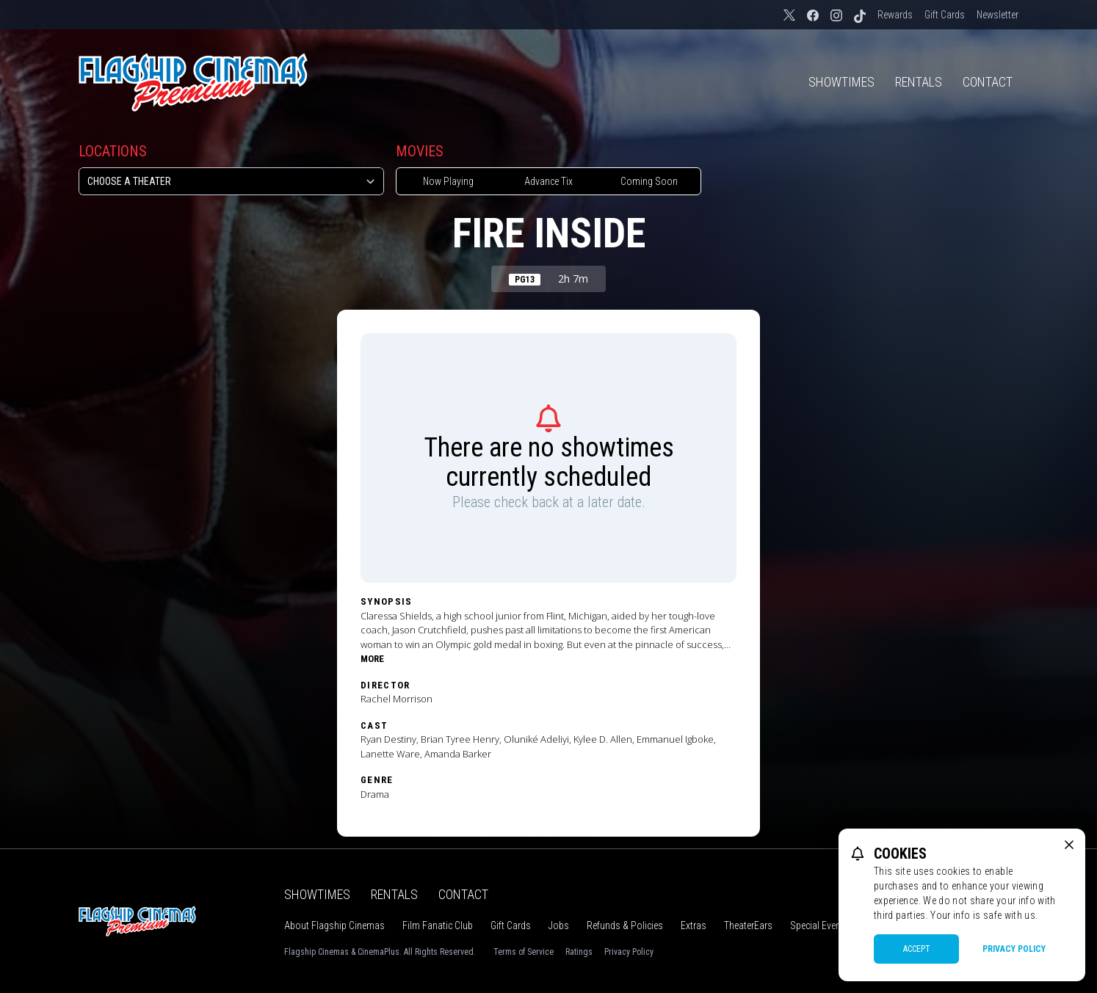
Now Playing (448, 181)
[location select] (231, 181)
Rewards (895, 15)
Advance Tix (548, 181)
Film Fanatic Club (437, 925)
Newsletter (997, 15)
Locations (113, 151)
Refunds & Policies (625, 925)
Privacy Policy (629, 952)
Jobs (558, 925)
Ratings (579, 952)
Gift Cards (944, 15)
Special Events (819, 925)
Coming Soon (649, 181)
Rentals (918, 82)
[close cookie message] (1069, 844)
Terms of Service (523, 952)
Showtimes (841, 82)
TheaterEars (748, 925)
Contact (988, 82)
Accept (916, 949)
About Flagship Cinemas (334, 925)
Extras (693, 925)
